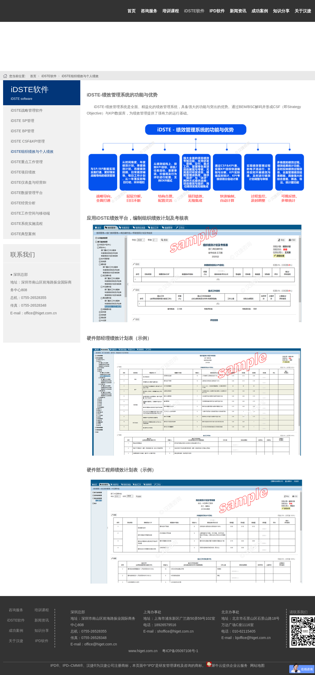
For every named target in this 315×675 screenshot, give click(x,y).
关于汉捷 (303, 11)
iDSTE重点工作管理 (27, 162)
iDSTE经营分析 (23, 203)
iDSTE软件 (194, 11)
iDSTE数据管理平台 (27, 193)
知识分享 (281, 11)
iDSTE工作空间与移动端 (30, 213)
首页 (131, 11)
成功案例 (259, 11)
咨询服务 (149, 11)
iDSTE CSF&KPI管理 (28, 141)
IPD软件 (217, 11)
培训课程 (170, 11)
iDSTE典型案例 (23, 234)
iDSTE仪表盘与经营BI (28, 182)
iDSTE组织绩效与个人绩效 (80, 76)
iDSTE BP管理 (22, 131)
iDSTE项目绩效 (23, 172)
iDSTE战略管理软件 (27, 110)
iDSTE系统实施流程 (27, 223)
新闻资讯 (238, 11)
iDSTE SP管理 (22, 121)
